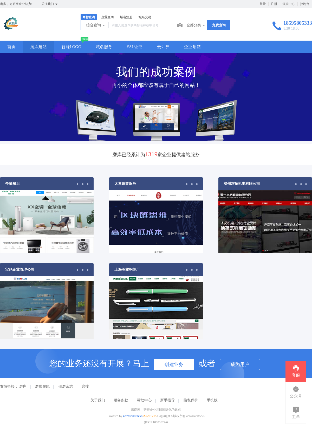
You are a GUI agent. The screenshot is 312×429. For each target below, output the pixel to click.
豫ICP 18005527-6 (156, 422)
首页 (11, 47)
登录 (262, 4)
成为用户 (240, 364)
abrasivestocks (132, 416)
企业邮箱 (192, 47)
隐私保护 (191, 400)
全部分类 (196, 25)
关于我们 (97, 400)
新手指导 (167, 400)
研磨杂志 (65, 386)
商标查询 (88, 17)
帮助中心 (144, 400)
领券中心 (288, 4)
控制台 (304, 4)
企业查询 (107, 17)
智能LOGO (71, 47)
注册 (274, 4)
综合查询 (96, 25)
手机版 (212, 400)
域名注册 (126, 17)
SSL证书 (134, 47)
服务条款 (121, 400)
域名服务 (104, 47)
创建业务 (174, 364)
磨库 (23, 386)
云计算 (163, 47)
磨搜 (85, 386)
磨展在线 (42, 386)
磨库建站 (38, 47)
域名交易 (145, 17)
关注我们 (49, 4)
